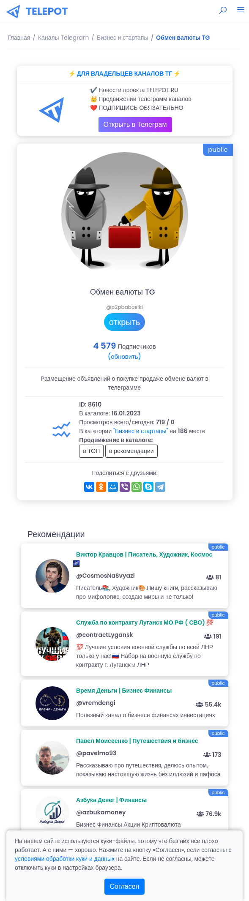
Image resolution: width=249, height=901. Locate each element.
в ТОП (91, 451)
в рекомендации (131, 451)
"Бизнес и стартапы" (140, 431)
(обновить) (124, 356)
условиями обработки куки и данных (65, 859)
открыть (124, 322)
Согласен (125, 886)
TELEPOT (47, 11)
